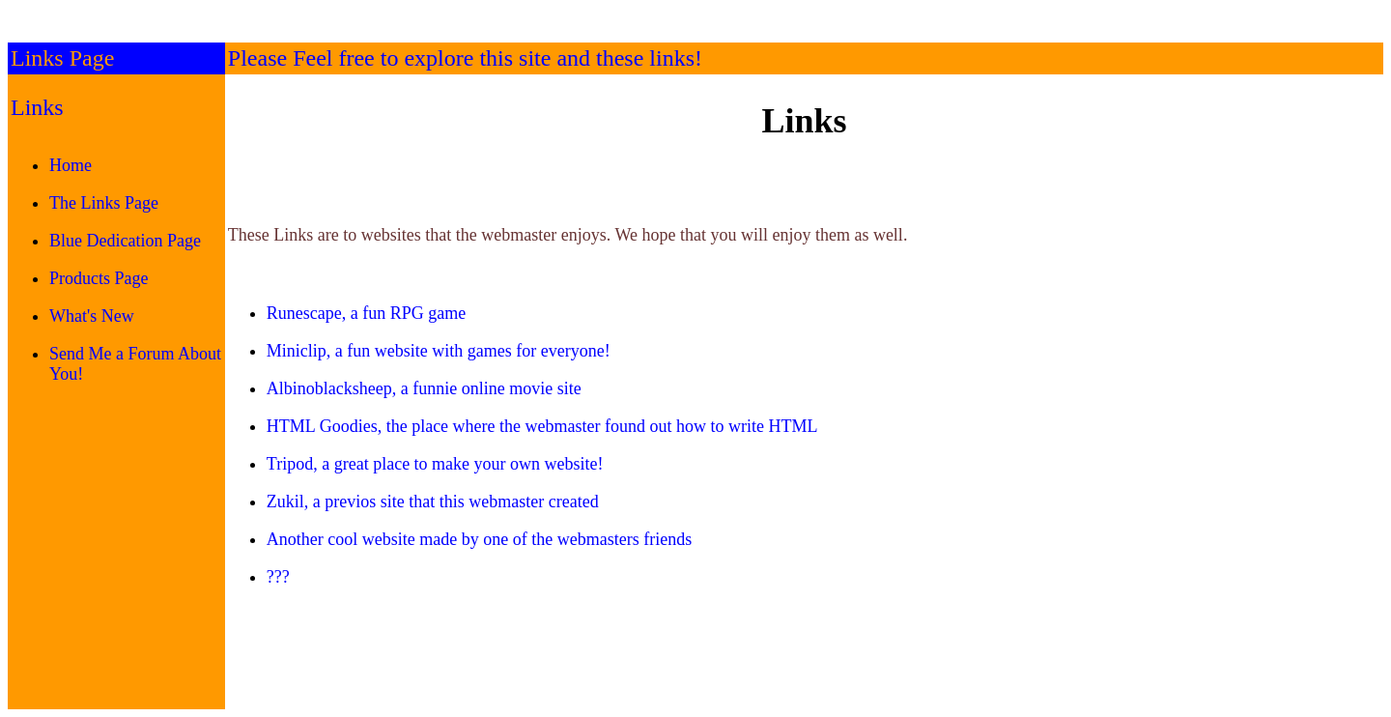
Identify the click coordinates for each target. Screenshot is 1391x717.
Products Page (99, 278)
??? (278, 577)
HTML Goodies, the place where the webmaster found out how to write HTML (542, 426)
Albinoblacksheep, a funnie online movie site (424, 388)
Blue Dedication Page (125, 240)
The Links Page (103, 203)
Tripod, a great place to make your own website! (435, 463)
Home (70, 165)
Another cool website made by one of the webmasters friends (479, 539)
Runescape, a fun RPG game (366, 313)
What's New (91, 316)
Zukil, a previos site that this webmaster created (433, 501)
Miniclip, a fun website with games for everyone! (438, 350)
